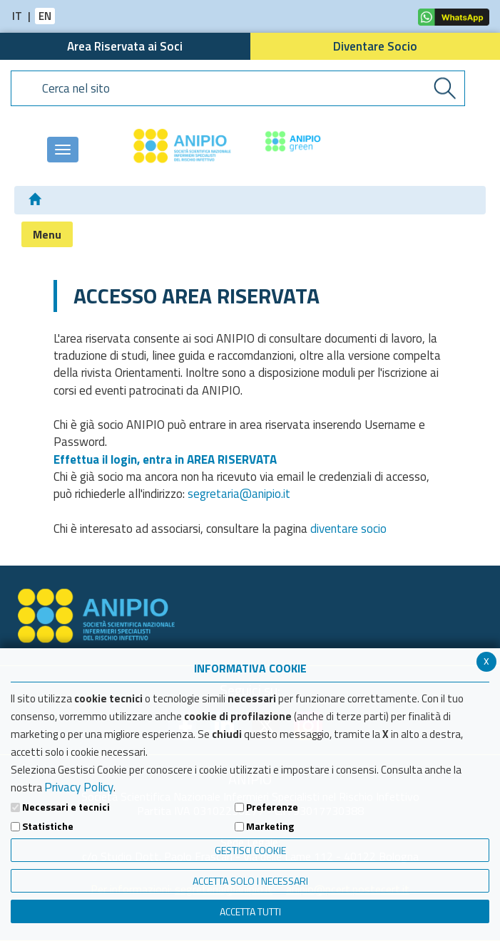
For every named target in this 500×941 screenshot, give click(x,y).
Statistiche (47, 826)
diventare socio (348, 528)
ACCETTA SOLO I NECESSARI (250, 880)
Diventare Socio (375, 46)
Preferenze (272, 807)
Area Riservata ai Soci (125, 46)
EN (45, 16)
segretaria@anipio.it (239, 493)
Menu (47, 234)
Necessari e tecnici (66, 807)
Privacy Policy (78, 787)
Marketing (270, 826)
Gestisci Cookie (250, 850)
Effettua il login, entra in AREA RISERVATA (165, 459)
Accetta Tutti (250, 911)
